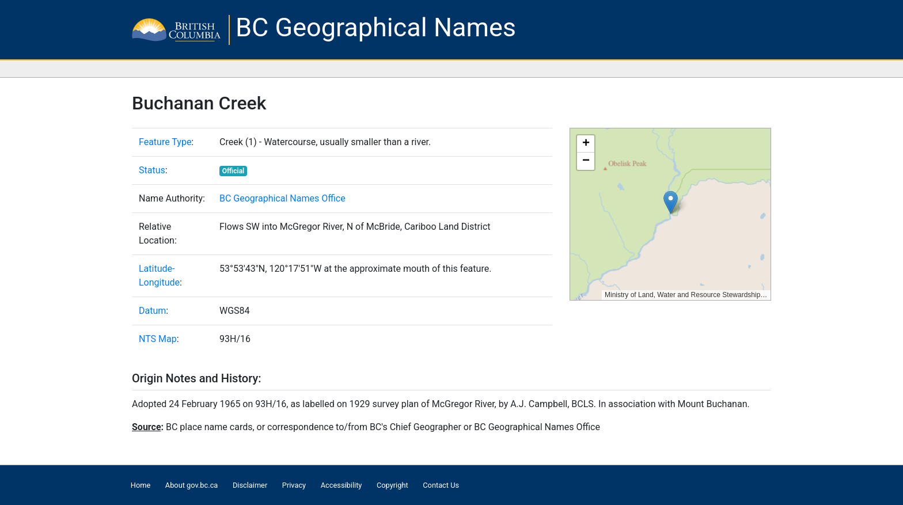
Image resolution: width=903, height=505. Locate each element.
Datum (152, 310)
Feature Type (165, 141)
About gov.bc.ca (191, 485)
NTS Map (158, 338)
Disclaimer (250, 485)
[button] (670, 202)
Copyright (392, 485)
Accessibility (341, 485)
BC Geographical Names (376, 27)
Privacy (294, 485)
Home (140, 485)
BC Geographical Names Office (282, 198)
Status (152, 170)
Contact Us (441, 485)
